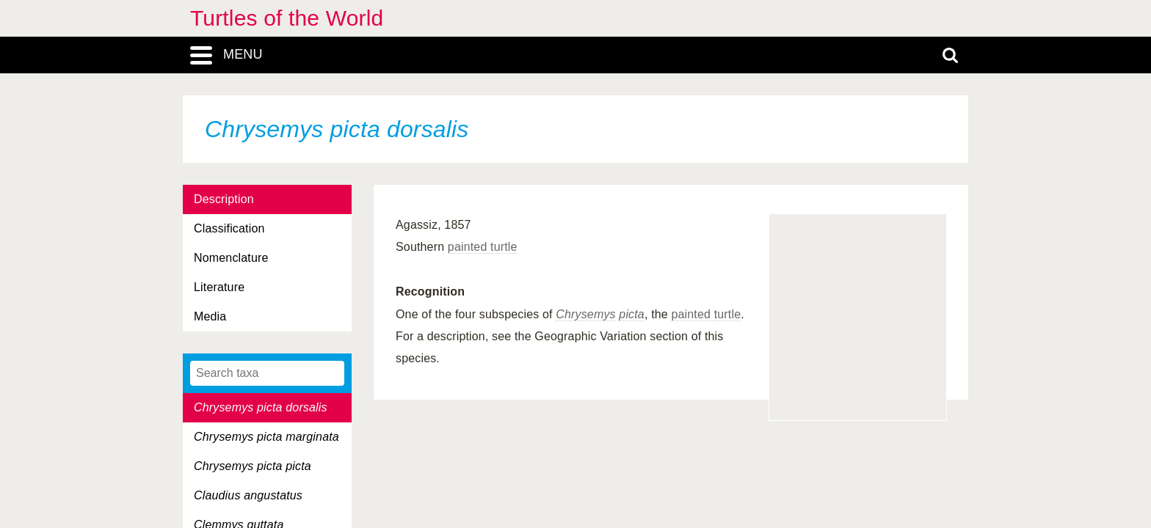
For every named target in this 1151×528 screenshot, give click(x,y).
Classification (229, 228)
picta (632, 314)
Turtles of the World (286, 18)
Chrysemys (585, 314)
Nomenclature (231, 258)
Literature (219, 287)
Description (224, 199)
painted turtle (483, 247)
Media (210, 316)
